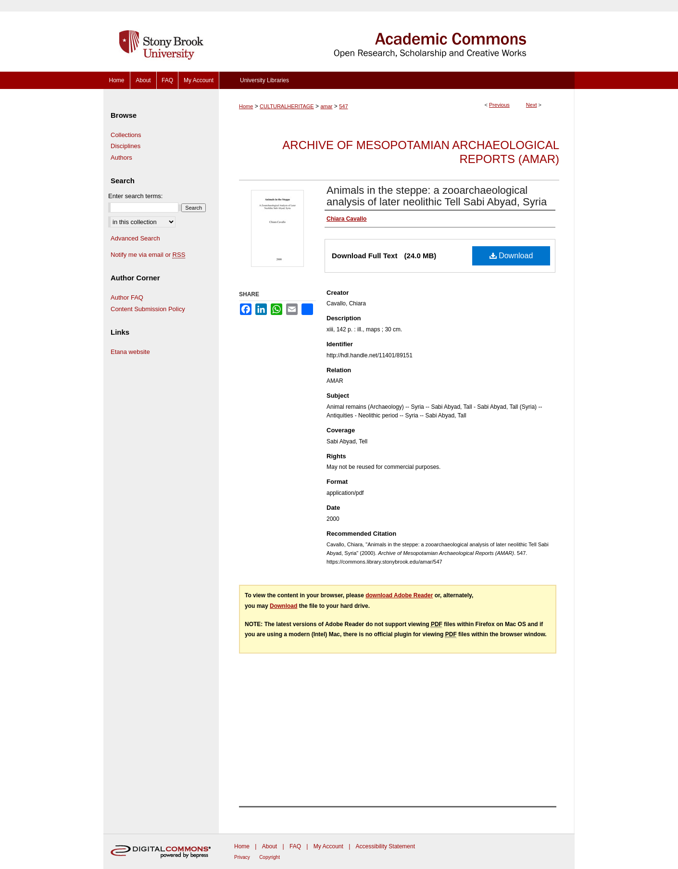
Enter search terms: (135, 196)
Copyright (269, 857)
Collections (126, 135)
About (269, 846)
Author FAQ (127, 297)
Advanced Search (135, 238)
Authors (121, 157)
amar (326, 106)
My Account (328, 846)
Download (511, 256)
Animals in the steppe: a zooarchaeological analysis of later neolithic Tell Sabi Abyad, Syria (436, 196)
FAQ (295, 846)
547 (343, 106)
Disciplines (125, 146)
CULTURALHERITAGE (287, 106)
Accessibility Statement (385, 846)
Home (246, 106)
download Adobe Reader (399, 595)
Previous (499, 105)
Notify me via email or (148, 255)
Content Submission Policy (148, 309)
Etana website (130, 351)
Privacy (242, 857)
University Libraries (264, 80)
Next (531, 105)
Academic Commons (397, 36)
